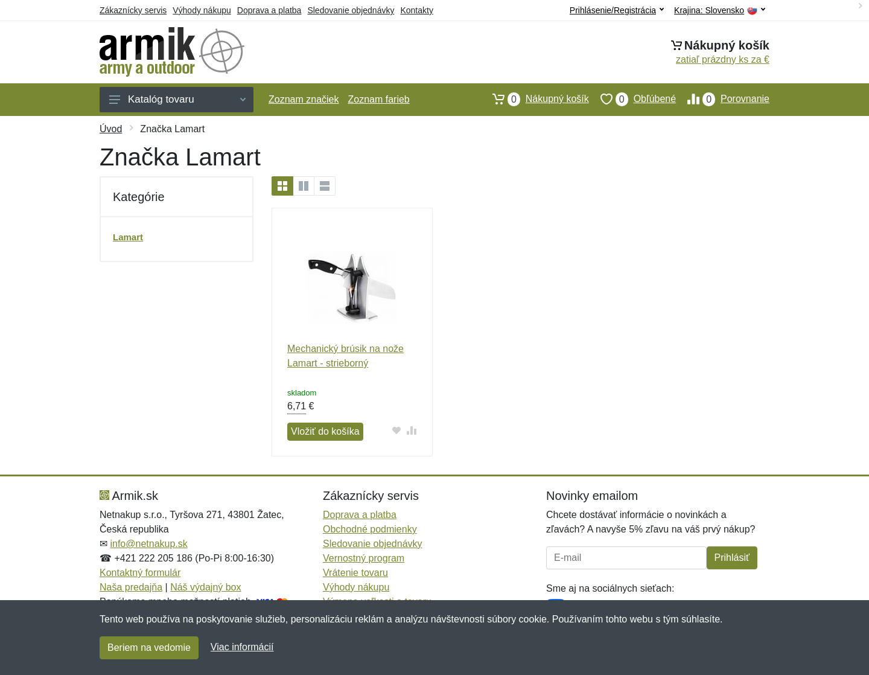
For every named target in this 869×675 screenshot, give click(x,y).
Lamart (128, 237)
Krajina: (719, 10)
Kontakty (416, 10)
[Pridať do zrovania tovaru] (411, 430)
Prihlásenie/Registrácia (617, 10)
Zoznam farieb (379, 99)
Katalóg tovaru (177, 99)
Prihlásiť (732, 557)
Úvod (111, 129)
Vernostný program (363, 558)
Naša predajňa (131, 587)
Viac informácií (242, 647)
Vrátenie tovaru (355, 573)
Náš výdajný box (205, 587)
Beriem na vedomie (149, 647)
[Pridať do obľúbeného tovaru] (396, 430)
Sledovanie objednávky (350, 10)
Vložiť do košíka (325, 431)
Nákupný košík (535, 99)
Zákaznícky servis (133, 10)
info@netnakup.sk (148, 544)
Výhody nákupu (202, 10)
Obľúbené (632, 99)
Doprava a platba (269, 10)
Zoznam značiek (304, 99)
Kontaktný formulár (140, 573)
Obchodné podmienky (370, 529)
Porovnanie (722, 99)
